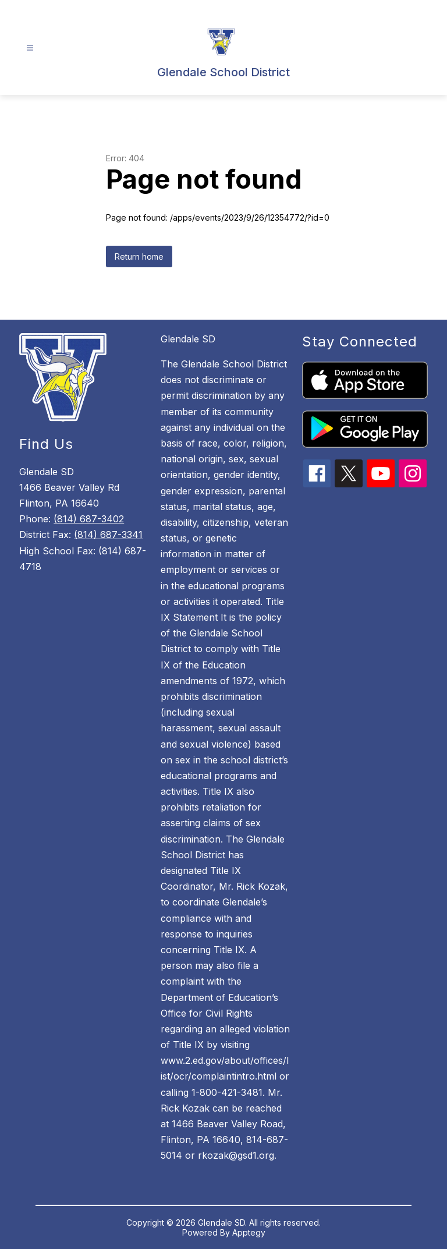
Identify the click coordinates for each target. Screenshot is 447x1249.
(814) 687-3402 (89, 519)
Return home (139, 256)
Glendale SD (188, 339)
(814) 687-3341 (108, 534)
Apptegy (248, 1232)
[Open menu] (30, 48)
